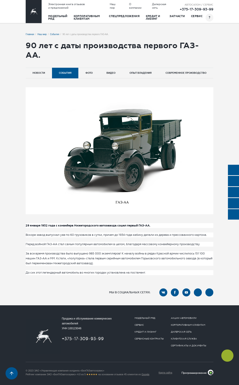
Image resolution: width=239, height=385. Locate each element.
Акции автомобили (184, 318)
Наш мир (113, 6)
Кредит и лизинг (153, 17)
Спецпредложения (124, 16)
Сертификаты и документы (188, 345)
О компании (135, 6)
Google (145, 374)
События (65, 72)
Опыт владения (140, 72)
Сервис (196, 16)
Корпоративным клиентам (87, 17)
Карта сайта (165, 372)
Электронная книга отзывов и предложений (66, 6)
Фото (89, 72)
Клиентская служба (184, 338)
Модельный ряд (57, 17)
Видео (111, 72)
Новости (39, 72)
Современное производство (186, 72)
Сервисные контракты (149, 338)
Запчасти (177, 16)
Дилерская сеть (159, 6)
